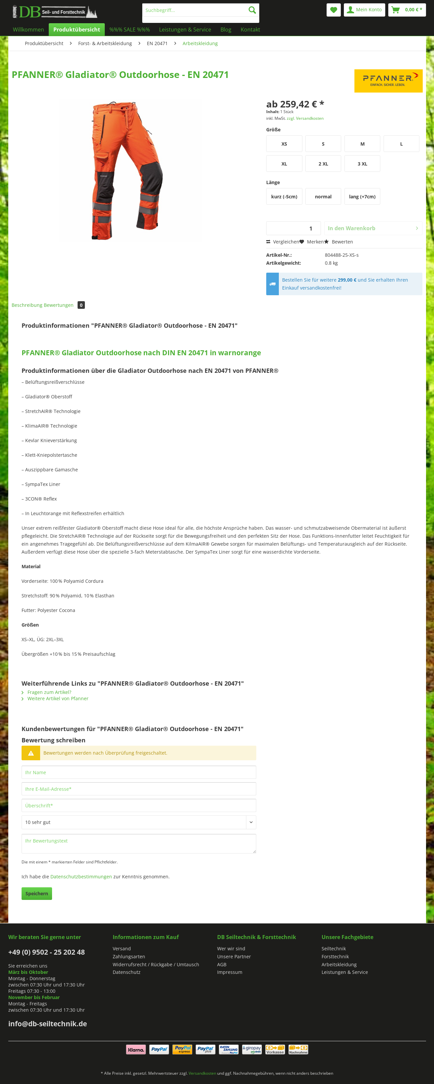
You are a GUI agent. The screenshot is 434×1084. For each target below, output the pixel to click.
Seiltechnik (334, 948)
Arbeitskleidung (339, 964)
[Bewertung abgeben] (139, 822)
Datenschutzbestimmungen (81, 876)
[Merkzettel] (334, 10)
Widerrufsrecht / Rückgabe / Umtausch (156, 964)
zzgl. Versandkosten (305, 118)
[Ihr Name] (139, 772)
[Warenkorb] (407, 10)
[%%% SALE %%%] (130, 29)
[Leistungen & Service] (185, 29)
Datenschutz (127, 972)
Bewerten (338, 241)
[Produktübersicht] (77, 29)
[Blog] (226, 29)
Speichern (37, 893)
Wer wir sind (231, 948)
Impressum (229, 972)
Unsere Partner (234, 956)
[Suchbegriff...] (200, 10)
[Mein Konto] (364, 10)
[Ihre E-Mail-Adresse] (139, 788)
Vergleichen (282, 241)
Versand (122, 948)
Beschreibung (27, 305)
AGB (221, 964)
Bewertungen (64, 305)
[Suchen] (252, 10)
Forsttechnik (335, 956)
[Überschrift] (139, 805)
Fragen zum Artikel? (46, 692)
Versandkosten (202, 1073)
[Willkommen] (28, 29)
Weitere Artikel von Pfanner (55, 698)
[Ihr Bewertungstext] (139, 843)
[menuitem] (200, 13)
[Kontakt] (250, 29)
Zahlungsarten (129, 956)
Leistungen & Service (345, 972)
